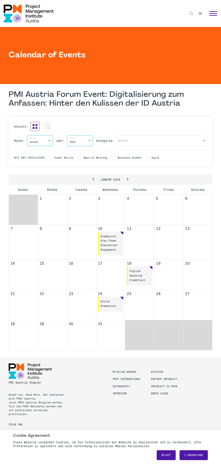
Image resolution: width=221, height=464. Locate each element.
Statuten (157, 371)
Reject (166, 455)
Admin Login (159, 393)
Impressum (120, 393)
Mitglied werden (124, 371)
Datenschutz (121, 386)
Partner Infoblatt (164, 379)
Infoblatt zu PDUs (164, 386)
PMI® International (127, 379)
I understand (193, 455)
